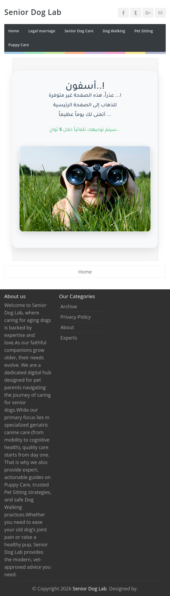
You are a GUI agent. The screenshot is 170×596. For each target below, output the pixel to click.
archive (68, 306)
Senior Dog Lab (90, 588)
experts (68, 337)
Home (13, 30)
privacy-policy (75, 317)
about (67, 327)
